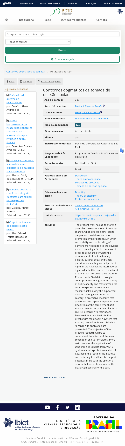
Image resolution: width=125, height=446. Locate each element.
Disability (80, 192)
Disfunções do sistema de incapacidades (16, 98)
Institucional (26, 20)
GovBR (7, 3)
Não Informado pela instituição (92, 118)
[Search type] (37, 42)
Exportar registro (51, 81)
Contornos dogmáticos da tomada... (26, 71)
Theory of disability (86, 195)
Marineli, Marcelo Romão (89, 106)
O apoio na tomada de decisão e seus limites (19, 225)
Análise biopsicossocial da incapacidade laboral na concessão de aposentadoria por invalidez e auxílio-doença (19, 131)
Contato (101, 20)
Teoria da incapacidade (88, 179)
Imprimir (27, 81)
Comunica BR (26, 4)
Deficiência (81, 175)
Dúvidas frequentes (73, 20)
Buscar (62, 50)
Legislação (90, 4)
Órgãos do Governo (113, 4)
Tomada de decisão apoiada (91, 185)
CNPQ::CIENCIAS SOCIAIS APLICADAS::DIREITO (89, 207)
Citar (11, 81)
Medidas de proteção (87, 182)
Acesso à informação (50, 4)
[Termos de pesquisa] (62, 34)
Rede (47, 20)
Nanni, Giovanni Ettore (87, 112)
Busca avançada (62, 59)
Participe (72, 4)
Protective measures (87, 199)
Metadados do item (55, 377)
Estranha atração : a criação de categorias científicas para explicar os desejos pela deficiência (19, 197)
